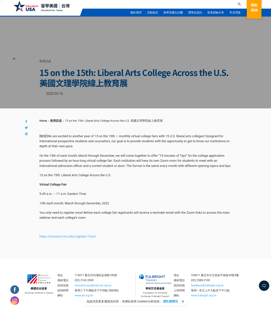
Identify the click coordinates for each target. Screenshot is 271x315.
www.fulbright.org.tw (204, 295)
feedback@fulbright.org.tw (207, 285)
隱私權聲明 (170, 301)
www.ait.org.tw (84, 295)
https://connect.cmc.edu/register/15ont (67, 236)
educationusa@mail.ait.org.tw (93, 285)
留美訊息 (45, 61)
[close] (182, 301)
